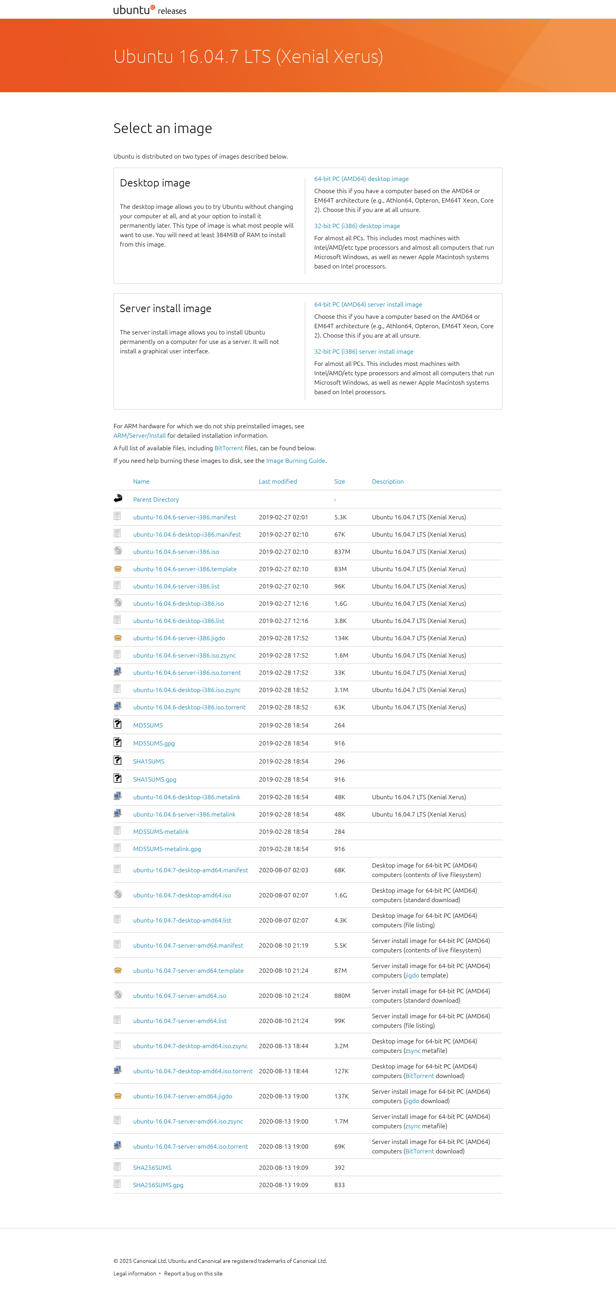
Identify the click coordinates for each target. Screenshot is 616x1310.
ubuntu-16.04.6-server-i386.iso (176, 551)
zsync (412, 1050)
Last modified (278, 481)
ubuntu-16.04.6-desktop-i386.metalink (186, 796)
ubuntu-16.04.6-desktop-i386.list (178, 620)
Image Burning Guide (295, 460)
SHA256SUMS (152, 1167)
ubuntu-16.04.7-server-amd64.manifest (188, 945)
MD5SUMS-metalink (161, 831)
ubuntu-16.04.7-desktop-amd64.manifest (190, 869)
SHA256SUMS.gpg (158, 1184)
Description (388, 481)
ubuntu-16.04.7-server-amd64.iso (179, 995)
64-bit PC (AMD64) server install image (368, 304)
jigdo (412, 975)
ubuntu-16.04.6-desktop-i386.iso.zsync (186, 689)
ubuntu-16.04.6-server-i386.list (176, 586)
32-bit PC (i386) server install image (364, 351)
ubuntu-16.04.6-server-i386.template (185, 568)
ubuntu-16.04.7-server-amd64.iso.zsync (188, 1121)
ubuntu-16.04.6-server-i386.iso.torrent (187, 672)
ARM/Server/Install (140, 435)
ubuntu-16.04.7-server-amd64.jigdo (182, 1096)
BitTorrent (228, 447)
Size (339, 481)
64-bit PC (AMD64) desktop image (361, 178)
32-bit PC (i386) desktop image (357, 225)
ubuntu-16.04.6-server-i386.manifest (184, 517)
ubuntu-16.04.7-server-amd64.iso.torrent (190, 1146)
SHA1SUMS (148, 761)
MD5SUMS (148, 725)
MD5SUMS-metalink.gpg (167, 848)
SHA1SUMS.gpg (154, 779)
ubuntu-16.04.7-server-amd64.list (180, 1020)
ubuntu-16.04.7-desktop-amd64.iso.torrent (193, 1070)
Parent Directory (156, 499)
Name (141, 481)
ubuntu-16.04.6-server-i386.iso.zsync (184, 655)
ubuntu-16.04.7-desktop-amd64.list (182, 920)
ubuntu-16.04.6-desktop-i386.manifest (187, 534)
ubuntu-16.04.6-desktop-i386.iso (178, 603)
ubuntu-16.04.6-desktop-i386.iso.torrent (189, 707)
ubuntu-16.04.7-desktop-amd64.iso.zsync (190, 1045)
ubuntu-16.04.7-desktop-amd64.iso (182, 895)
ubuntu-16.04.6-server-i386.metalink (184, 814)
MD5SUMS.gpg (154, 743)
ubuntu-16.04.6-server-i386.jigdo (179, 637)
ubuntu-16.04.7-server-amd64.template (188, 970)
